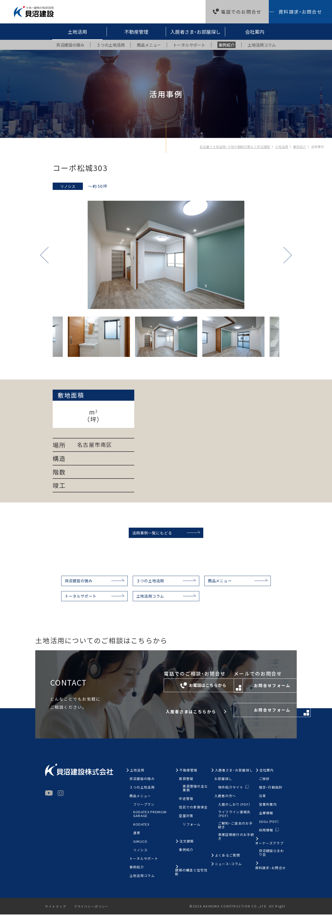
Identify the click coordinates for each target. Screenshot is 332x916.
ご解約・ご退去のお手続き (235, 827)
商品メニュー (223, 582)
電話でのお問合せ (241, 11)
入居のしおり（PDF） (234, 806)
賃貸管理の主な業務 (195, 790)
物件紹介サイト (230, 789)
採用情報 (266, 832)
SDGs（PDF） (269, 823)
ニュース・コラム (228, 865)
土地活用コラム (149, 597)
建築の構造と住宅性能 (191, 874)
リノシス (140, 852)
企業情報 (266, 815)
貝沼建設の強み (74, 582)
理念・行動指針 (271, 789)
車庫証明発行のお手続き (236, 838)
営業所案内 (268, 806)
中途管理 (186, 800)
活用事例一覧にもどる (150, 533)
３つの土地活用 (149, 582)
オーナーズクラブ (269, 845)
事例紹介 (299, 146)
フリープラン (144, 806)
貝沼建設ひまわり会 (271, 854)
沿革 (262, 798)
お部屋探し (223, 781)
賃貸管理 (186, 781)
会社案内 (254, 31)
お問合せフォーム (251, 689)
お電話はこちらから (157, 688)
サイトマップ (56, 908)
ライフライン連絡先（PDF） (234, 816)
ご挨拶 (264, 781)
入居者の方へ (225, 798)
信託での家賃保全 (193, 809)
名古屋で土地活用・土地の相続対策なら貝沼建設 (235, 146)
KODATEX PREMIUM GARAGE (150, 816)
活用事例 (317, 146)
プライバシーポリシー (92, 908)
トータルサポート (76, 597)
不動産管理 (136, 31)
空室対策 (186, 818)
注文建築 (186, 843)
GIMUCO (140, 843)
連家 (137, 835)
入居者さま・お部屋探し (195, 31)
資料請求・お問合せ (300, 11)
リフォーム (192, 826)
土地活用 (77, 31)
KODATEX (141, 826)
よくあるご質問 (227, 857)
